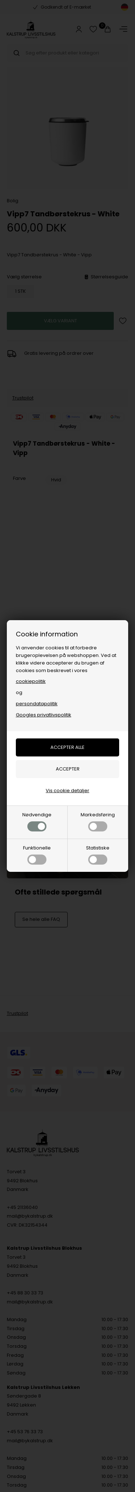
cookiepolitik (31, 681)
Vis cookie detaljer (67, 790)
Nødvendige (36, 821)
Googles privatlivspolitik (43, 714)
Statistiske (97, 854)
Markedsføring (98, 821)
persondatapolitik (37, 703)
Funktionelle (37, 854)
